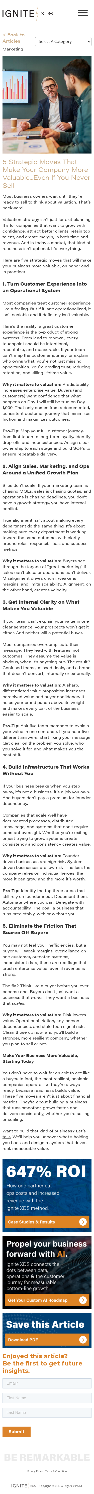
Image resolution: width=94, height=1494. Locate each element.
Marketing (13, 49)
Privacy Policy (35, 1471)
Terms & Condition (56, 1471)
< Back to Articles (14, 37)
